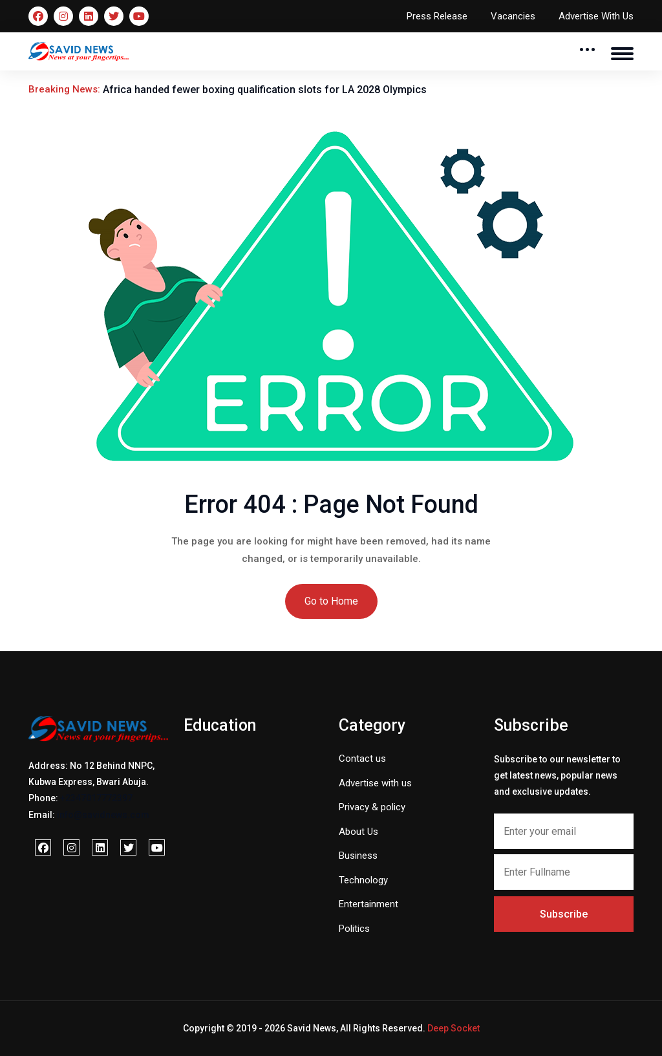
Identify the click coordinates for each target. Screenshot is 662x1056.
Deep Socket (453, 1028)
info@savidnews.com (103, 815)
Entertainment (368, 904)
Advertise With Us (596, 16)
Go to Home (331, 601)
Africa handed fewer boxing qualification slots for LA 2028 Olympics (265, 89)
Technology (363, 880)
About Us (358, 831)
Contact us (362, 758)
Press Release (437, 16)
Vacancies (513, 16)
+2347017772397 (96, 798)
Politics (354, 928)
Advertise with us (375, 783)
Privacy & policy (372, 807)
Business (358, 855)
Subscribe (564, 914)
